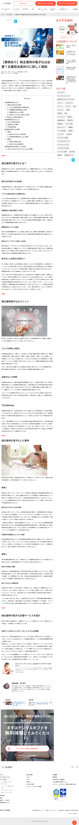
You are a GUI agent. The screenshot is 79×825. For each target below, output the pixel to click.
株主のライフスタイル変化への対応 (19, 114)
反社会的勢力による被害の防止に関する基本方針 (68, 810)
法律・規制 (72, 151)
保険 (66, 113)
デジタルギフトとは (5, 9)
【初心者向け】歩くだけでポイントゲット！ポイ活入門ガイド (71, 54)
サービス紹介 (16, 9)
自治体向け (69, 134)
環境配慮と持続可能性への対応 (18, 110)
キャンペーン (61, 110)
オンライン (60, 103)
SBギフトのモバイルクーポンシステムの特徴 (20, 149)
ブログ (28, 779)
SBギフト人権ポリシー (73, 813)
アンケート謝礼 (69, 124)
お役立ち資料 (52, 9)
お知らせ (28, 782)
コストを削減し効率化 (13, 122)
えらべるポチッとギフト (6, 781)
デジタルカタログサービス (64, 141)
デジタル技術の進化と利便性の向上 (19, 107)
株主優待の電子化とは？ (12, 102)
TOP (3, 14)
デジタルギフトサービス (63, 144)
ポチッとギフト (61, 92)
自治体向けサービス (64, 9)
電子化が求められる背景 (14, 105)
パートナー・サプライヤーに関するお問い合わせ (64, 784)
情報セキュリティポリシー (51, 810)
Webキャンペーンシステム (6, 792)
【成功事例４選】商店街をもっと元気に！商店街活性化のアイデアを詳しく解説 (71, 80)
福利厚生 (70, 117)
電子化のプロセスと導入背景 (18, 134)
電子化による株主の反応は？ (15, 117)
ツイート (8, 20)
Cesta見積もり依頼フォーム (60, 782)
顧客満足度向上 (61, 120)
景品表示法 (70, 120)
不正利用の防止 (11, 127)
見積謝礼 (71, 130)
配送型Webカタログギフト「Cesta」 (66, 99)
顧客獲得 (70, 127)
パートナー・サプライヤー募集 (33, 786)
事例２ (9, 139)
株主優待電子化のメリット (12, 119)
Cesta (2, 788)
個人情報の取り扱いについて (38, 810)
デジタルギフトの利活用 (63, 148)
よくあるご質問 (30, 784)
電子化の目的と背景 (15, 141)
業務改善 (16, 73)
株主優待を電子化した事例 (12, 129)
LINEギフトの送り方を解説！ (71, 46)
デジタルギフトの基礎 (63, 137)
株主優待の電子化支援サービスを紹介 (15, 146)
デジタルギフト (69, 103)
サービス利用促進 (62, 130)
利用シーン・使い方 (42, 9)
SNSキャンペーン (61, 127)
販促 (74, 106)
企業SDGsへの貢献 (12, 124)
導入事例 (25, 9)
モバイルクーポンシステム (8, 73)
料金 (33, 9)
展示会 (68, 110)
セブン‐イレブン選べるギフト (7, 786)
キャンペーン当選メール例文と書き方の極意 (71, 61)
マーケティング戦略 (62, 151)
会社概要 (75, 9)
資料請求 (24, 3)
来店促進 (60, 113)
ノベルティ (68, 106)
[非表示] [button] (28, 98)
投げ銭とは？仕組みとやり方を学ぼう (71, 68)
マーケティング (61, 117)
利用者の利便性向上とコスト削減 (19, 137)
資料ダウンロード (67, 37)
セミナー (28, 777)
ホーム (1, 774)
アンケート (60, 106)
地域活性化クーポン (69, 155)
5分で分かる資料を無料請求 (27, 748)
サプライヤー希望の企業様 (68, 3)
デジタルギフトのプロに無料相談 (27, 755)
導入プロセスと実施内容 (16, 144)
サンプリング (61, 134)
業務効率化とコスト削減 (16, 112)
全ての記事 (9, 14)
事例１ (9, 132)
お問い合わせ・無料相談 (46, 3)
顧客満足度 (60, 124)
